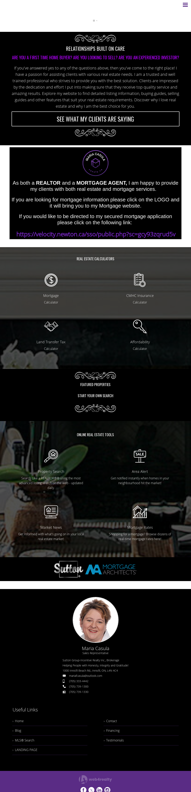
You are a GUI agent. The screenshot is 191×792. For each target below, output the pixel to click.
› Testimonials (114, 740)
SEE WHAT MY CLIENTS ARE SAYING (95, 118)
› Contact (110, 721)
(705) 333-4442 (78, 681)
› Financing (111, 731)
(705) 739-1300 (78, 686)
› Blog (17, 731)
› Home (18, 721)
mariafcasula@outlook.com (85, 676)
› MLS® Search (23, 740)
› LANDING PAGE (25, 750)
